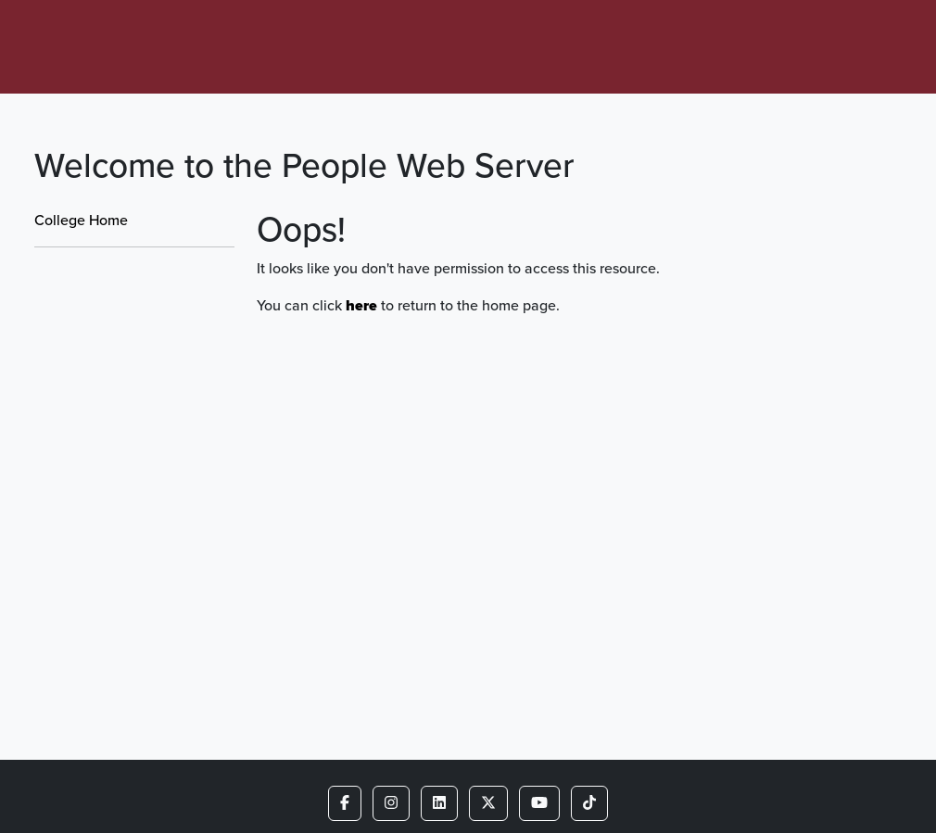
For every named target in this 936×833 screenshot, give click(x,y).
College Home (81, 220)
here (361, 305)
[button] (344, 803)
